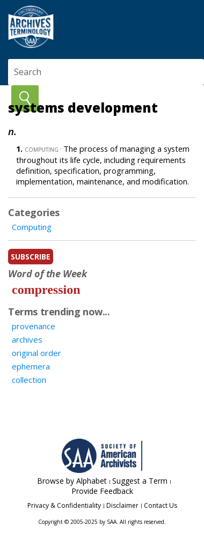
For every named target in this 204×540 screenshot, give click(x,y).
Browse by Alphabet (72, 481)
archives (27, 339)
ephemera (31, 366)
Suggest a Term (139, 481)
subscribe (30, 256)
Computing (32, 226)
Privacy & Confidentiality (64, 505)
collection (29, 379)
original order (36, 352)
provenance (33, 326)
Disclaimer (122, 505)
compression (46, 290)
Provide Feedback (102, 491)
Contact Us (160, 505)
